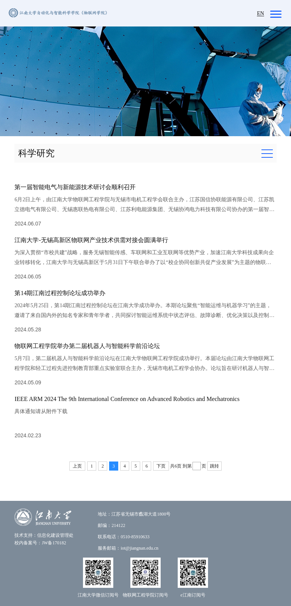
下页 (161, 466)
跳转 (214, 466)
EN (260, 13)
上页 (77, 466)
